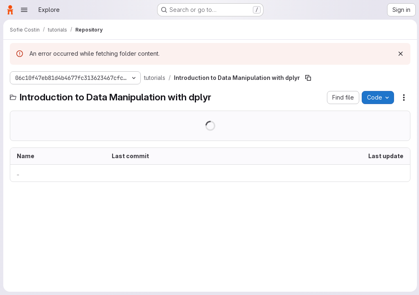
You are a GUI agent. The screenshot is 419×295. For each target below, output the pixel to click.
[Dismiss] (399, 54)
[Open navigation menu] (24, 9)
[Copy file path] (308, 77)
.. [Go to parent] (18, 173)
